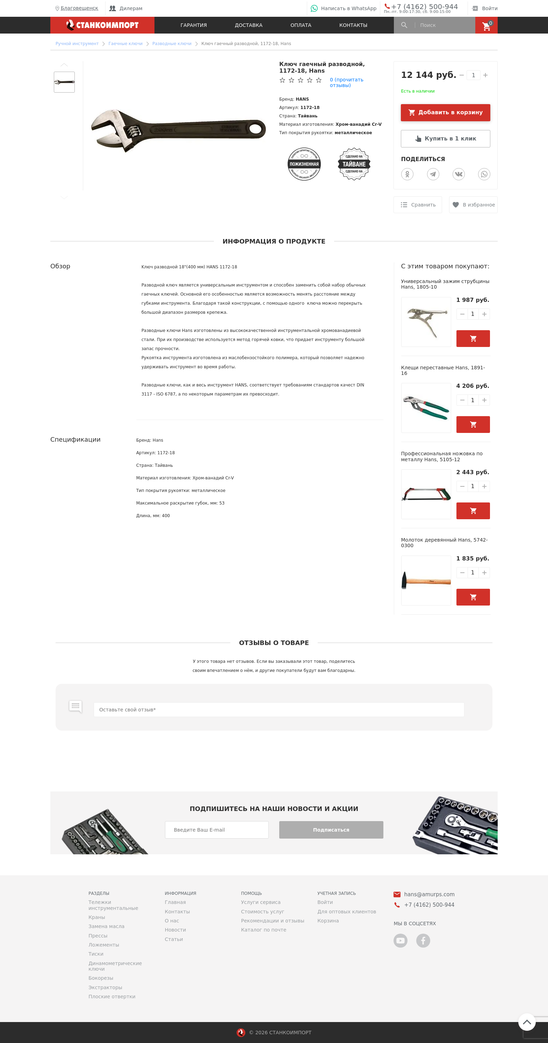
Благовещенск (76, 8)
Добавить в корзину (450, 112)
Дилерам (126, 8)
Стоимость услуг (262, 911)
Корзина (328, 921)
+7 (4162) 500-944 (418, 6)
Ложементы (103, 945)
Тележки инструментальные (113, 905)
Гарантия (194, 25)
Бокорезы (100, 978)
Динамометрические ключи (115, 966)
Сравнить (423, 205)
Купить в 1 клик (450, 138)
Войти (484, 8)
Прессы (97, 936)
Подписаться (331, 830)
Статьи (174, 939)
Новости (175, 930)
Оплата (300, 25)
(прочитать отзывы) (346, 82)
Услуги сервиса (261, 902)
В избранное (479, 205)
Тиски (95, 954)
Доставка (248, 25)
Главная (175, 902)
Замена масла (106, 926)
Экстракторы (105, 987)
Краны (96, 917)
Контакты (353, 25)
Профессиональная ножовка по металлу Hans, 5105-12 (442, 456)
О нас (172, 921)
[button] (64, 64)
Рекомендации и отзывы (272, 921)
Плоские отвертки (112, 996)
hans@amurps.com (429, 895)
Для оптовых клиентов (346, 911)
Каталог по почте (264, 930)
